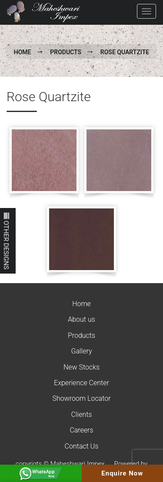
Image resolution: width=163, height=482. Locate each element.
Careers (81, 430)
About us (81, 319)
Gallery (81, 351)
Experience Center (81, 383)
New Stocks (81, 367)
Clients (81, 414)
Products (65, 52)
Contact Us (82, 446)
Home (22, 52)
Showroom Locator (81, 398)
